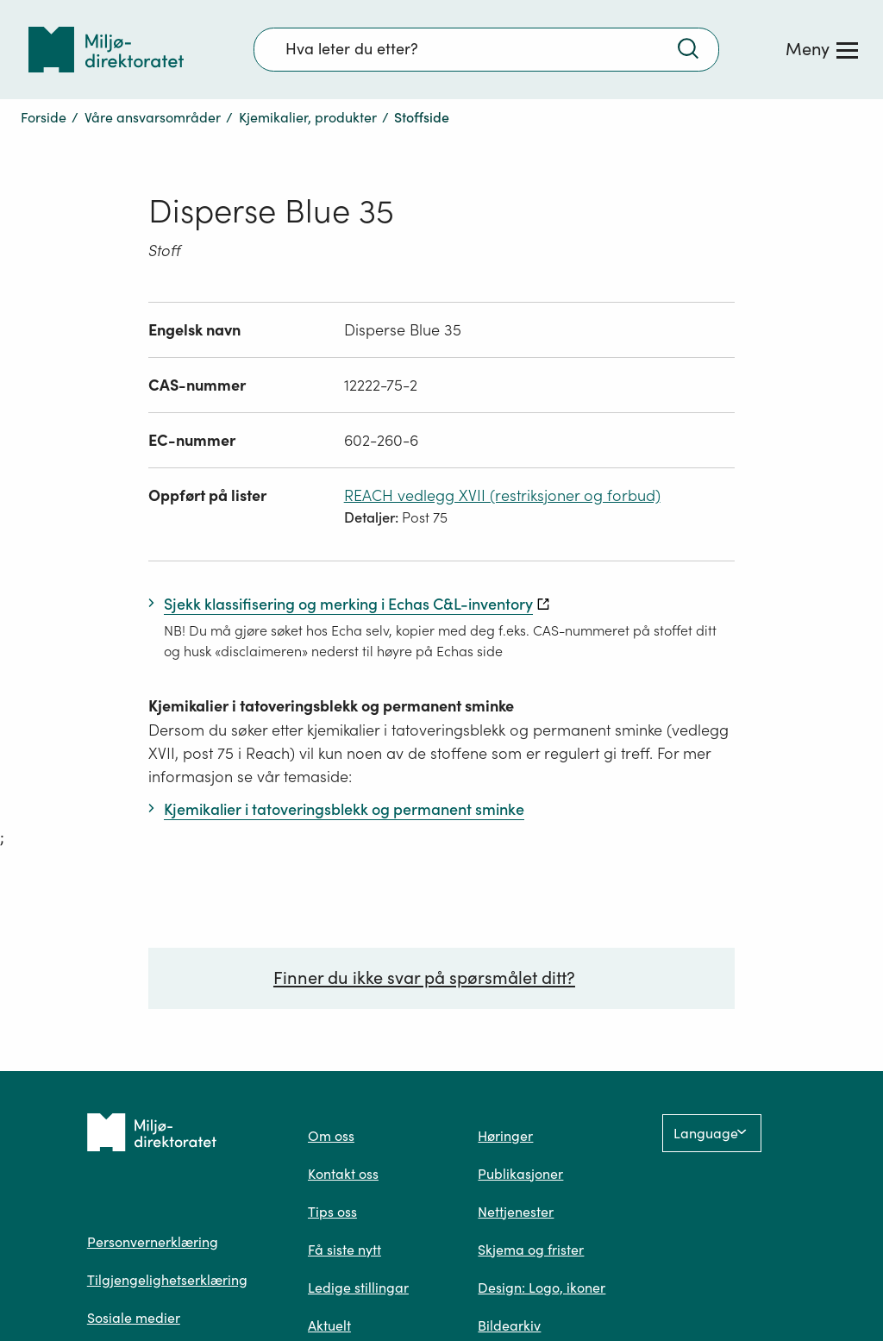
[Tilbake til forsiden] (106, 49)
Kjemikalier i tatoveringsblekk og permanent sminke (331, 706)
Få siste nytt (344, 1249)
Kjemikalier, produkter (308, 117)
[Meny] (821, 49)
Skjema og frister (531, 1249)
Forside (43, 117)
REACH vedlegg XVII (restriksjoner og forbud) (502, 495)
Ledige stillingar (358, 1287)
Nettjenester (516, 1211)
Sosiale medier (133, 1317)
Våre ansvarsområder (153, 117)
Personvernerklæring (152, 1241)
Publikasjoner (520, 1173)
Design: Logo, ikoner (541, 1287)
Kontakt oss (343, 1173)
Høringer (505, 1135)
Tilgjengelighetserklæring (167, 1279)
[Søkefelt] (486, 49)
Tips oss (332, 1211)
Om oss (331, 1135)
